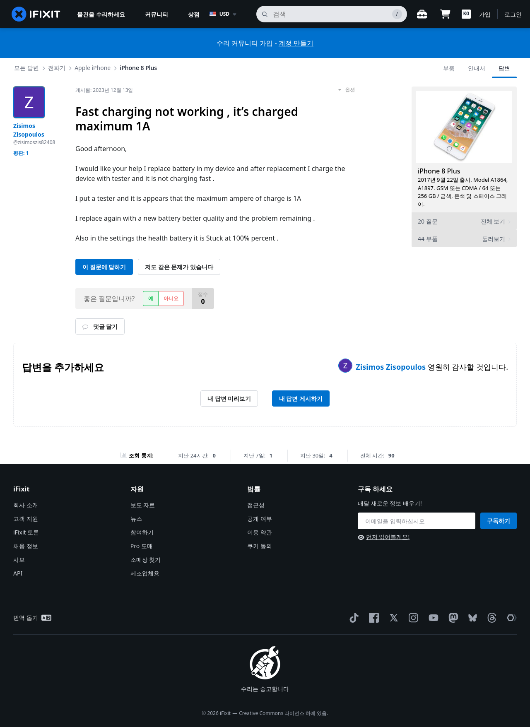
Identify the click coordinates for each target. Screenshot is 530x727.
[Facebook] (372, 618)
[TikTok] (352, 618)
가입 (485, 14)
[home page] (36, 14)
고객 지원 (25, 518)
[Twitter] (392, 618)
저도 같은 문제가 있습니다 (179, 267)
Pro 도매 (141, 546)
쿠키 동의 (259, 546)
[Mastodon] (451, 618)
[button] (466, 14)
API (17, 573)
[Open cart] (445, 14)
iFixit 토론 (26, 532)
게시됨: (104, 90)
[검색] (331, 14)
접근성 (256, 505)
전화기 (56, 68)
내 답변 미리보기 (229, 398)
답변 (504, 68)
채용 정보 (25, 546)
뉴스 (136, 518)
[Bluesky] (471, 618)
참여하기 (142, 532)
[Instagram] (412, 618)
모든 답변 (26, 68)
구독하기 (498, 521)
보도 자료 (142, 505)
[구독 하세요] (416, 521)
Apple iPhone (93, 68)
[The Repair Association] (510, 618)
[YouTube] (431, 618)
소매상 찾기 (145, 559)
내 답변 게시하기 (301, 398)
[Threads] (490, 618)
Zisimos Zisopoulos (391, 367)
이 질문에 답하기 (104, 267)
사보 (19, 559)
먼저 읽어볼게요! (384, 537)
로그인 (513, 14)
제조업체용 (144, 573)
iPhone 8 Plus (138, 68)
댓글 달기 (100, 326)
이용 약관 (259, 532)
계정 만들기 (296, 43)
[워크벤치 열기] (422, 14)
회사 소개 (25, 505)
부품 (449, 68)
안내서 (476, 68)
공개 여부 (259, 518)
